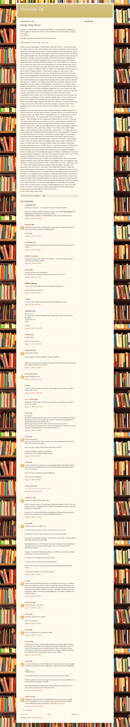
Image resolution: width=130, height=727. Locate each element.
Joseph (27, 661)
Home (49, 714)
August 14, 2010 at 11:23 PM (33, 328)
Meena (27, 630)
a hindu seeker (29, 486)
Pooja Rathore (29, 374)
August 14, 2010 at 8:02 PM (33, 304)
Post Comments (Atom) (35, 717)
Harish (27, 523)
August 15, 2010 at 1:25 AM (33, 344)
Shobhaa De (32, 9)
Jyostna (27, 270)
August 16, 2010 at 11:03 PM (33, 517)
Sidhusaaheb (29, 350)
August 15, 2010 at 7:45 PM (33, 430)
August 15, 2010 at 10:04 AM (33, 379)
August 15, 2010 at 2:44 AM (33, 367)
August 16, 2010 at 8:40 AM (33, 479)
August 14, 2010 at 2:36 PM (33, 250)
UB (26, 299)
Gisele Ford (28, 697)
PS (26, 385)
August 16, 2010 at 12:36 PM (33, 491)
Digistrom (28, 224)
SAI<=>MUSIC (29, 399)
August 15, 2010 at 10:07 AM (33, 393)
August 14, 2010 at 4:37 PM (33, 293)
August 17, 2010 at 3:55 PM (33, 574)
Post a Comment (27, 710)
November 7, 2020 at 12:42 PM (34, 706)
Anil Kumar (28, 497)
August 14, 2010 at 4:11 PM (33, 277)
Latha (27, 436)
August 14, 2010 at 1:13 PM (33, 236)
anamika (27, 334)
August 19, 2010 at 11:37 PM (33, 635)
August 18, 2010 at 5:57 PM (33, 623)
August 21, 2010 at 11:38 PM (33, 690)
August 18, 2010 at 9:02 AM (33, 596)
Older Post (75, 714)
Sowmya (27, 641)
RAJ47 (27, 413)
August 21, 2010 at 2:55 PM (33, 655)
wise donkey (28, 242)
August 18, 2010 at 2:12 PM (33, 608)
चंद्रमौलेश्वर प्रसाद (29, 283)
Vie (26, 581)
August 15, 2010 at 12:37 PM (33, 406)
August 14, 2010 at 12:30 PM (33, 218)
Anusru (27, 614)
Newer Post (24, 714)
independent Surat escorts (57, 703)
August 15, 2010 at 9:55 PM (33, 456)
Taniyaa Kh (28, 602)
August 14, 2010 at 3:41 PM (33, 263)
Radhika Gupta (29, 256)
